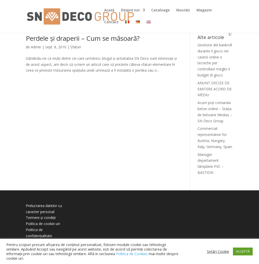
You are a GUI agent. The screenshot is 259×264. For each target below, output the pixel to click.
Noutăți (183, 10)
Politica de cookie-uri (43, 223)
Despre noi (130, 10)
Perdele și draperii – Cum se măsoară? (83, 38)
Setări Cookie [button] (218, 251)
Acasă (109, 10)
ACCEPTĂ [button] (243, 251)
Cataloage (160, 10)
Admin (36, 47)
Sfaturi (75, 47)
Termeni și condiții (41, 217)
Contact (111, 22)
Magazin (204, 10)
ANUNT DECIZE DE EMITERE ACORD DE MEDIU (215, 88)
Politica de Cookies (132, 253)
